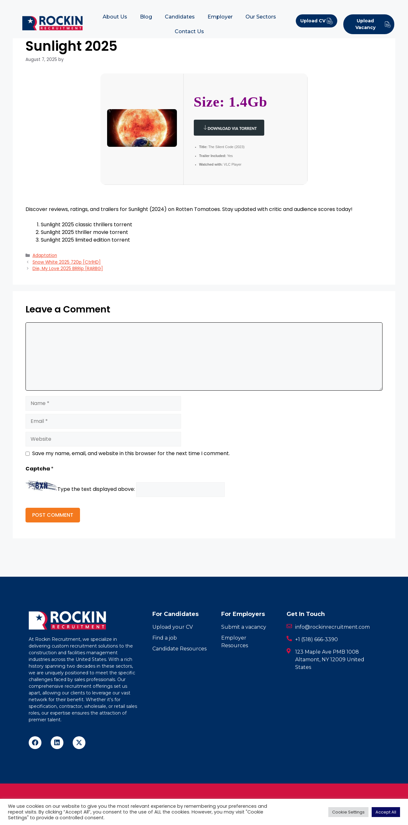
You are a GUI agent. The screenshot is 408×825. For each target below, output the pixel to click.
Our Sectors (260, 17)
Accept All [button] (385, 812)
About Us (115, 17)
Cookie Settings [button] (348, 812)
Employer (220, 17)
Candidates (180, 17)
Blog (146, 17)
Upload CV (316, 21)
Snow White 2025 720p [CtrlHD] (67, 262)
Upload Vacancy (373, 24)
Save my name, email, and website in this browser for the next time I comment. (131, 453)
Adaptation (45, 255)
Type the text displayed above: (96, 489)
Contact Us (189, 31)
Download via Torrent (229, 127)
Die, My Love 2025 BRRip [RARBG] (68, 269)
